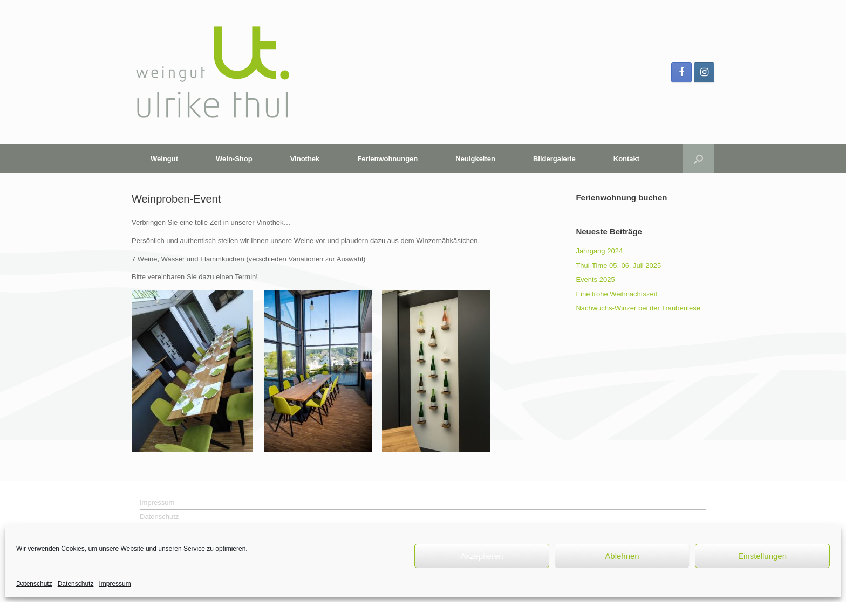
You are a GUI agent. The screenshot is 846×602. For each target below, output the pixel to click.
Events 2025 (595, 279)
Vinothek (305, 159)
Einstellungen (762, 556)
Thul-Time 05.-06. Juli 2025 (618, 265)
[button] (698, 158)
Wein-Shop (234, 159)
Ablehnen (622, 556)
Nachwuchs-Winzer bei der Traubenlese (638, 308)
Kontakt (626, 159)
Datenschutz (34, 583)
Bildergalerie (554, 159)
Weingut (164, 159)
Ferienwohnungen (387, 159)
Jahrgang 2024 (599, 251)
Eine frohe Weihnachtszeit (616, 294)
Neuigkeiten (475, 159)
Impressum (115, 583)
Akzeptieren (481, 556)
